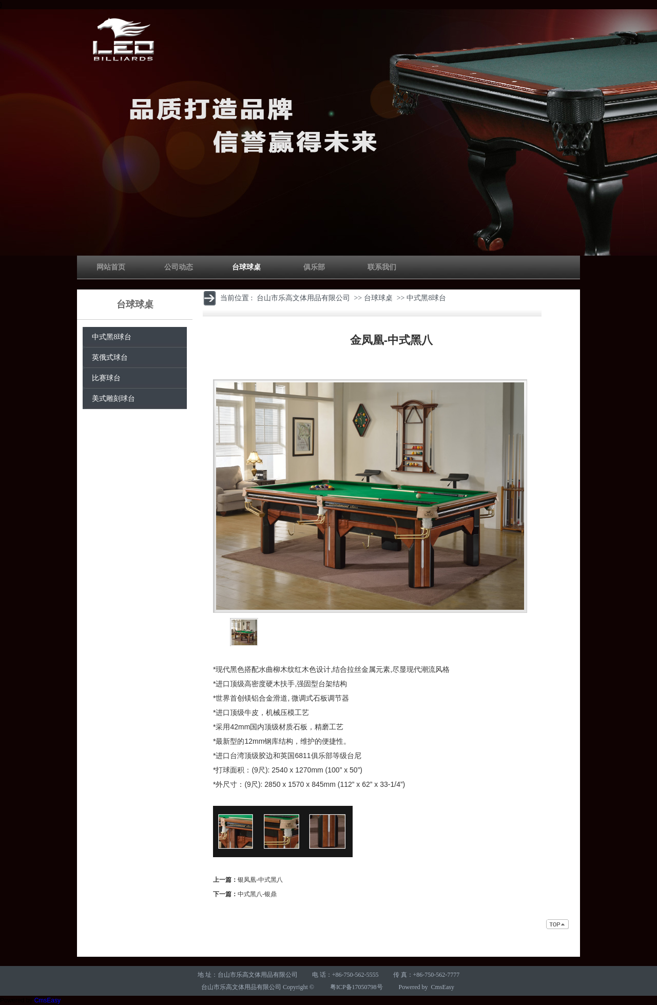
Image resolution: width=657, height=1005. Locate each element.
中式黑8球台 (111, 337)
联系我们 (382, 267)
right (377, 632)
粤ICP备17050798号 (356, 987)
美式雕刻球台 (113, 398)
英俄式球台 (110, 357)
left (220, 632)
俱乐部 (314, 267)
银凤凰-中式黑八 (260, 879)
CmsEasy (442, 987)
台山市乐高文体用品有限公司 (303, 298)
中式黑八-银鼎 (257, 894)
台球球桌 (246, 267)
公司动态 (178, 267)
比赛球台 (106, 378)
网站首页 (110, 267)
